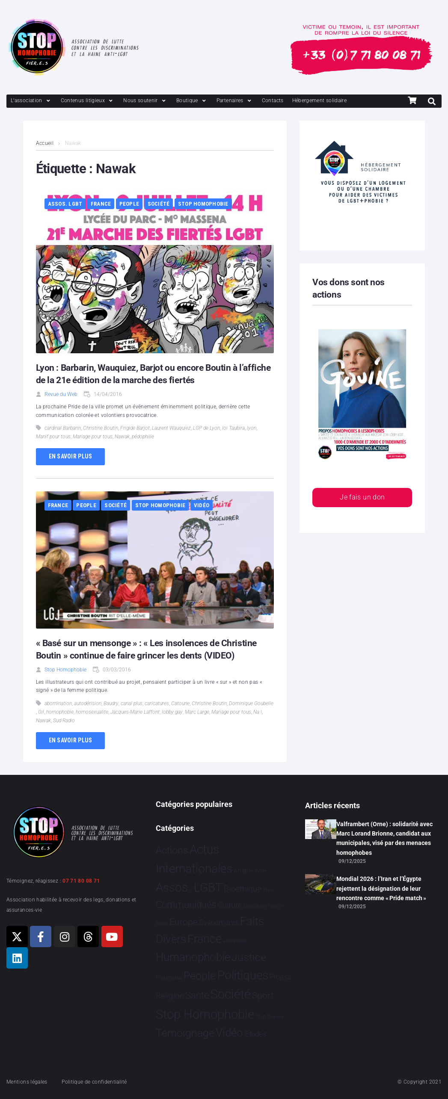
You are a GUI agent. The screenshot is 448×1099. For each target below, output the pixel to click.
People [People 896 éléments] (200, 975)
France (101, 204)
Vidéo (201, 505)
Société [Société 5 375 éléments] (231, 994)
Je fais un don (362, 497)
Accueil (45, 143)
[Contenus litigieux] (87, 101)
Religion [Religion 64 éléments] (170, 996)
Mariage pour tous (93, 437)
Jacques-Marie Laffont (135, 712)
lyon (251, 428)
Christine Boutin (100, 428)
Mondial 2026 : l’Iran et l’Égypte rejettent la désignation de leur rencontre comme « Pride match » (381, 888)
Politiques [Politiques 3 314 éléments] (242, 975)
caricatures (157, 703)
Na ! (257, 712)
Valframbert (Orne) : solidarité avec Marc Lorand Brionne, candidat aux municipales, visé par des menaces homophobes (384, 838)
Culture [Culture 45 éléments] (229, 905)
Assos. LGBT (65, 204)
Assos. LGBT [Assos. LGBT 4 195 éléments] (189, 887)
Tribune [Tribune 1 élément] (276, 1017)
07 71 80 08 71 (81, 881)
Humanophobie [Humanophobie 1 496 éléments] (193, 957)
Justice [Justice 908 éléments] (248, 957)
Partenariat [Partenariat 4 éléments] (169, 977)
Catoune (180, 703)
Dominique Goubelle (251, 703)
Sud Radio (64, 721)
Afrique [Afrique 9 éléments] (243, 870)
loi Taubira (233, 428)
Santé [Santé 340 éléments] (197, 995)
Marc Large (197, 712)
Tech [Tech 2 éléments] (260, 1017)
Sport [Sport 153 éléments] (263, 995)
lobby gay (172, 712)
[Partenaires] (235, 101)
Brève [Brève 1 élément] (269, 890)
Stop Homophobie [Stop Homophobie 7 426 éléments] (205, 1014)
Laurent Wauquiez (171, 428)
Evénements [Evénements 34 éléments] (219, 922)
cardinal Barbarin (63, 428)
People (129, 204)
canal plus (131, 703)
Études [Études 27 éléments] (256, 1034)
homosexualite (92, 712)
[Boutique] (192, 101)
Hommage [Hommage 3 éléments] (235, 941)
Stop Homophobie (203, 204)
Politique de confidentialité (94, 1082)
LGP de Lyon (206, 428)
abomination (58, 703)
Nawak (122, 437)
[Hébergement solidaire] (319, 101)
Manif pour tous (53, 437)
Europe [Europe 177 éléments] (183, 922)
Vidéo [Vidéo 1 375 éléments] (229, 1032)
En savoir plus (70, 456)
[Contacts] (273, 101)
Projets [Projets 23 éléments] (280, 977)
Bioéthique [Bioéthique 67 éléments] (242, 889)
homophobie (60, 712)
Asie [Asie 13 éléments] (261, 870)
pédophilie (143, 437)
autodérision (87, 703)
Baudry (111, 703)
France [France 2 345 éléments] (204, 939)
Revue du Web (61, 394)
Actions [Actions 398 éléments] (172, 850)
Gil (41, 712)
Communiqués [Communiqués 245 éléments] (186, 904)
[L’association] (31, 101)
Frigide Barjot (135, 428)
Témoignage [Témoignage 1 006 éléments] (185, 1033)
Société (159, 204)
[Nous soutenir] (145, 101)
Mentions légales (26, 1082)
